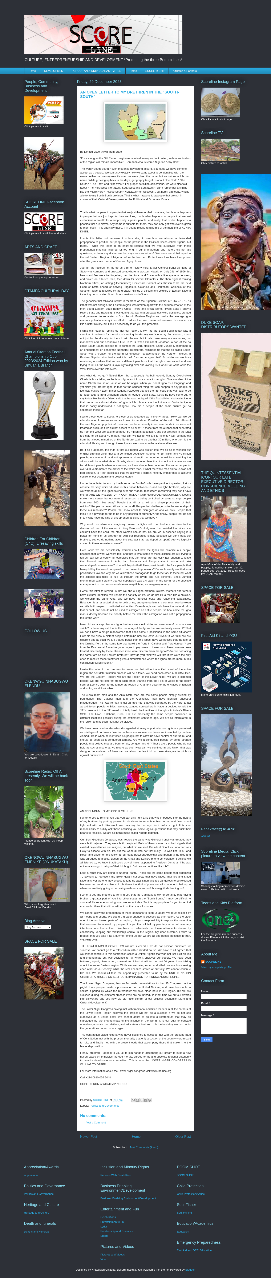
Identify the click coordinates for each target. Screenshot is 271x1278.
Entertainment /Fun (112, 1221)
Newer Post (88, 1136)
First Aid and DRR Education (194, 1250)
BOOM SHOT (185, 1175)
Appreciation (31, 1175)
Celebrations (108, 1217)
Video (103, 1259)
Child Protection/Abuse (191, 1193)
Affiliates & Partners (185, 70)
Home (32, 70)
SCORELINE (213, 961)
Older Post (183, 1136)
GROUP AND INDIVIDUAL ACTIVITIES (97, 70)
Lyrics (103, 1226)
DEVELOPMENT (54, 70)
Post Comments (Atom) (144, 1147)
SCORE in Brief (154, 70)
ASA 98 (205, 836)
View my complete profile (216, 967)
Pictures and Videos (112, 1254)
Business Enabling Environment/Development (128, 1198)
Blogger (190, 1269)
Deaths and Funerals (36, 1231)
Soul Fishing (184, 1212)
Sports (104, 1235)
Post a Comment (95, 1122)
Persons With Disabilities (115, 1175)
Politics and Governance (105, 1105)
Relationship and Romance (116, 1231)
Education (183, 1231)
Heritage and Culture (36, 1212)
